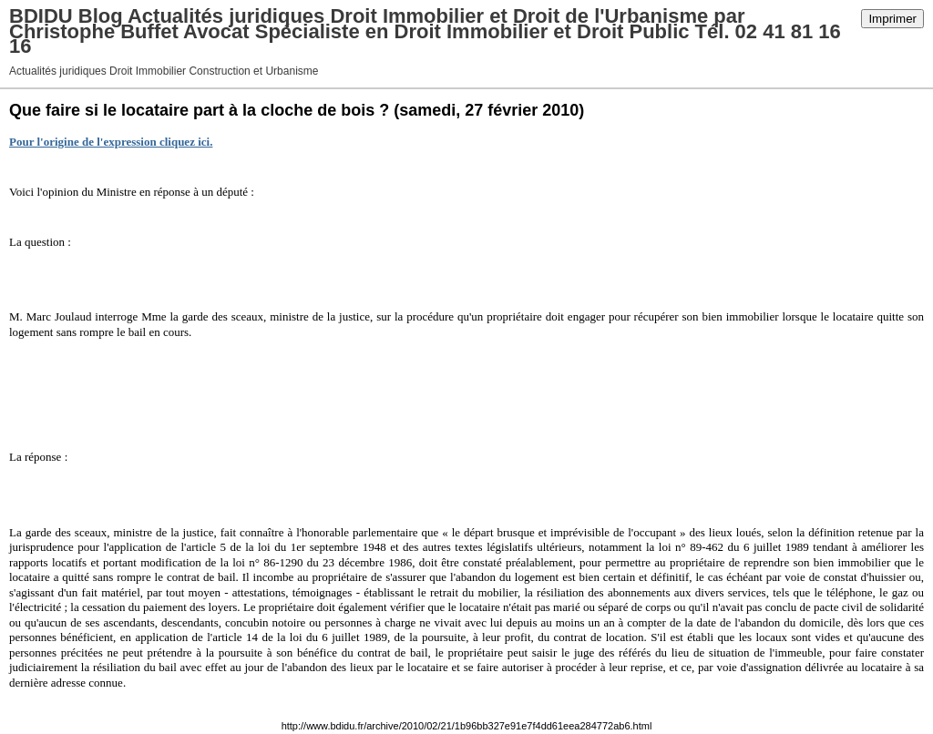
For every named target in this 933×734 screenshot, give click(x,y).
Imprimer (892, 18)
